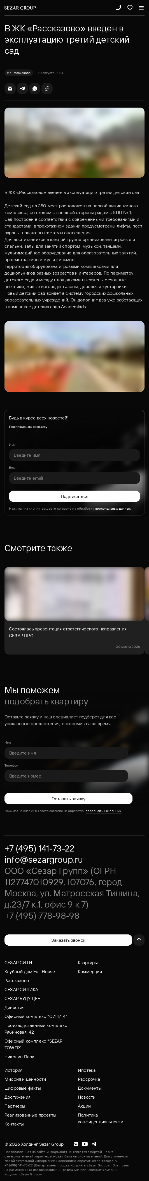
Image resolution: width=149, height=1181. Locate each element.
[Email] (74, 478)
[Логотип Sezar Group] (20, 8)
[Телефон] (66, 776)
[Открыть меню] (141, 8)
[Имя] (74, 455)
